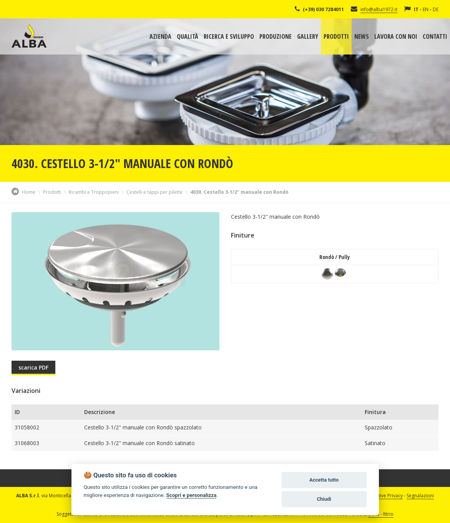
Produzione (275, 36)
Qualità (187, 36)
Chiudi (324, 499)
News (361, 36)
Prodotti (336, 36)
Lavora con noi (395, 36)
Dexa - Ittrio (381, 514)
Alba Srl (29, 36)
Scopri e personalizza (191, 495)
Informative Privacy (382, 495)
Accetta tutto (324, 480)
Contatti (435, 36)
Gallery (307, 36)
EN (425, 9)
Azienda (160, 36)
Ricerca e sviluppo (229, 36)
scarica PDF (33, 367)
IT (416, 9)
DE (435, 9)
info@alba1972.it (378, 9)
